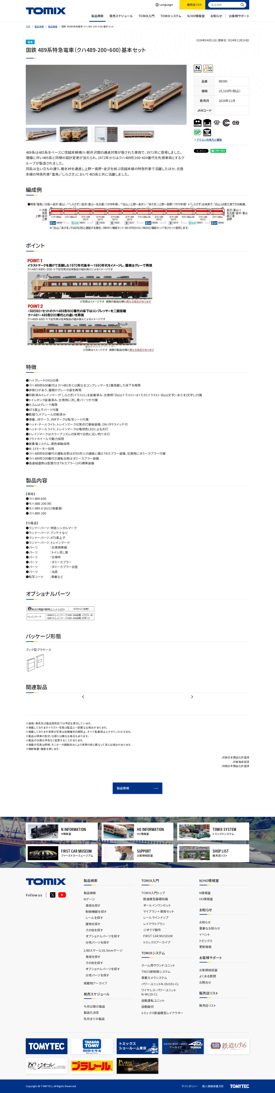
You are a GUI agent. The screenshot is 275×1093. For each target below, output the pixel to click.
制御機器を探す (96, 911)
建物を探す (93, 924)
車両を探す (93, 905)
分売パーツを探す (97, 942)
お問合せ (205, 982)
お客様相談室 (208, 970)
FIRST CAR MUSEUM (158, 936)
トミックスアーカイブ (156, 942)
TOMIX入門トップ (153, 893)
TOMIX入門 (146, 18)
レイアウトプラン (154, 923)
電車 (30, 42)
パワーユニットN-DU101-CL (160, 984)
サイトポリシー (189, 1086)
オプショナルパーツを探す (103, 936)
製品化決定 (91, 1012)
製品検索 (97, 18)
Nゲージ (89, 899)
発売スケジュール (121, 18)
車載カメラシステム (154, 977)
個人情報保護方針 (213, 1086)
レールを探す (94, 917)
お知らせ (216, 18)
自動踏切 (147, 1006)
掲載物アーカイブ (95, 983)
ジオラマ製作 (152, 929)
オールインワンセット (157, 905)
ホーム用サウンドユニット (158, 965)
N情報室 (205, 893)
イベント (204, 934)
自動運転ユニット (153, 1000)
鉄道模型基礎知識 (155, 899)
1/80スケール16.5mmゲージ (103, 950)
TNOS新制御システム (156, 971)
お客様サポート (239, 18)
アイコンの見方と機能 (209, 139)
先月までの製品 (94, 1018)
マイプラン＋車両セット (158, 911)
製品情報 (52, 26)
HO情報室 (206, 899)
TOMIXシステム (171, 18)
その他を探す (94, 930)
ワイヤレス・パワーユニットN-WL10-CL (158, 992)
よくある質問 (207, 976)
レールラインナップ (155, 917)
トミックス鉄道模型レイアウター (162, 1013)
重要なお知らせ (209, 928)
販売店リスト (207, 1005)
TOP (28, 26)
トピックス (205, 940)
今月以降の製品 (94, 1006)
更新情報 (205, 946)
